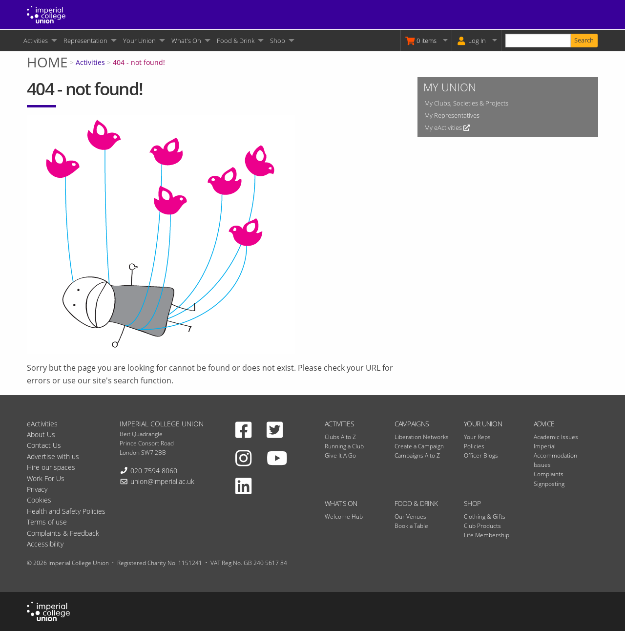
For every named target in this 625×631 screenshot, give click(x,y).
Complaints (548, 474)
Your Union (139, 40)
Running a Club (344, 446)
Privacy (37, 489)
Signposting (549, 484)
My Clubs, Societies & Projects (466, 103)
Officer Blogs (481, 455)
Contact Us (44, 445)
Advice (544, 423)
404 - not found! (139, 62)
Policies (474, 446)
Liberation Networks (422, 437)
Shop (277, 40)
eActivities (42, 423)
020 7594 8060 (153, 470)
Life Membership (486, 535)
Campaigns (412, 423)
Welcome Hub (344, 516)
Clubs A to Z (340, 437)
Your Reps (477, 437)
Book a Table (411, 526)
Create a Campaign (419, 446)
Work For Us (45, 478)
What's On (186, 40)
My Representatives (451, 115)
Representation (85, 40)
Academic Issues (556, 437)
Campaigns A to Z (417, 455)
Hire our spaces (51, 467)
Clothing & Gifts (484, 516)
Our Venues (410, 516)
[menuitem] (40, 40)
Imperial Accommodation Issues (555, 455)
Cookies (39, 500)
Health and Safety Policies (66, 511)
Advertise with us (53, 456)
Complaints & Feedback (63, 533)
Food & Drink (235, 40)
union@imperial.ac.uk (162, 481)
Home (47, 62)
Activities (35, 40)
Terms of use (47, 521)
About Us (41, 434)
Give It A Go (340, 455)
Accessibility (45, 543)
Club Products (482, 526)
